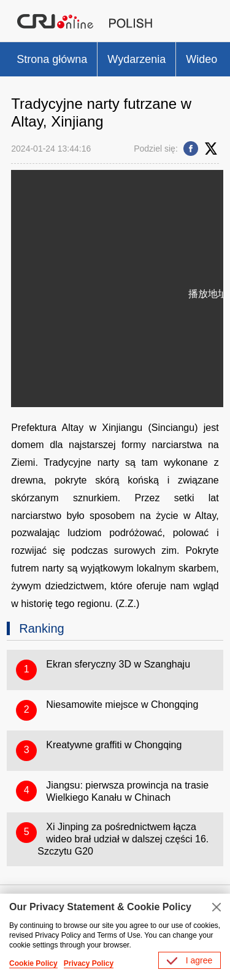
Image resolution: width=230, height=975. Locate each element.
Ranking (41, 628)
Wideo (201, 59)
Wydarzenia (136, 59)
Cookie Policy (33, 963)
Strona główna (52, 59)
